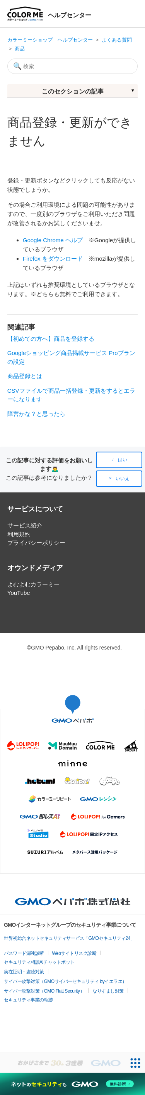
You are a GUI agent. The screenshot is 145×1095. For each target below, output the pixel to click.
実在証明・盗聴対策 (24, 971)
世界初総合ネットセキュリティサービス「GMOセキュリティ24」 (69, 938)
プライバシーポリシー (36, 542)
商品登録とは (24, 376)
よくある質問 (117, 40)
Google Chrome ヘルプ (53, 240)
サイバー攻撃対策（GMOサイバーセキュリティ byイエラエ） (65, 981)
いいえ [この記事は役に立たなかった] (123, 478)
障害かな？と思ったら (36, 413)
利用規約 (19, 534)
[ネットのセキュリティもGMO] (72, 1083)
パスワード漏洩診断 (24, 953)
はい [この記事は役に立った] (122, 459)
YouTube (18, 592)
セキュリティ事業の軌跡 (28, 1000)
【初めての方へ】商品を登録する (50, 338)
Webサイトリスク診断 (74, 953)
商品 (20, 49)
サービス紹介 (24, 525)
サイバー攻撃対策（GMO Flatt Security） (44, 991)
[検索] (72, 66)
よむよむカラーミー (33, 584)
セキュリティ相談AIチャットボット (39, 962)
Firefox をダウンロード (53, 258)
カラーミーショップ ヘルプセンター (50, 40)
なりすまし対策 (108, 991)
